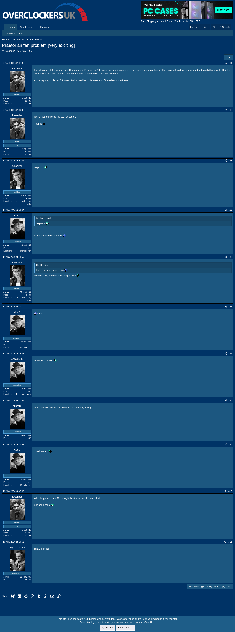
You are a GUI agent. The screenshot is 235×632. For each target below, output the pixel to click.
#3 (231, 160)
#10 (230, 491)
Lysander (10, 51)
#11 (230, 542)
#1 (231, 63)
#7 (231, 353)
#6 (231, 306)
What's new (26, 27)
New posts (9, 33)
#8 (231, 400)
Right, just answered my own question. (55, 116)
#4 (231, 210)
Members (45, 27)
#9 (231, 444)
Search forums (25, 33)
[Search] (224, 27)
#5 (231, 257)
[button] (35, 27)
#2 (231, 110)
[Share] (226, 63)
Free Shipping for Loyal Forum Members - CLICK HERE (170, 21)
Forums (11, 27)
